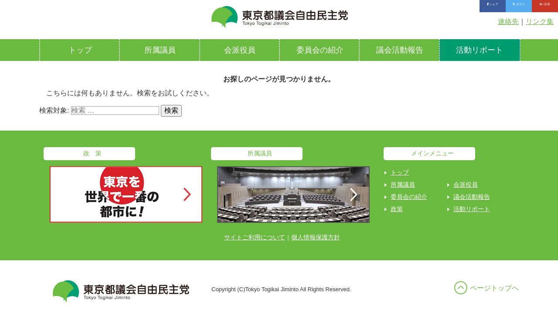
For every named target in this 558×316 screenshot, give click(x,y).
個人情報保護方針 (315, 237)
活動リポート (479, 50)
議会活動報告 (399, 50)
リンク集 (540, 21)
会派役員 (239, 50)
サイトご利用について (254, 237)
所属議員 (160, 50)
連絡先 (508, 21)
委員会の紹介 (320, 50)
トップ (80, 50)
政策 (397, 208)
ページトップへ (494, 288)
